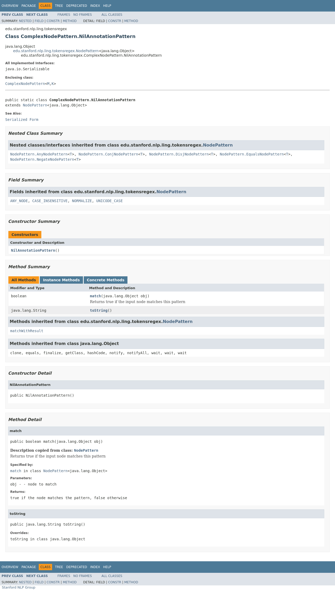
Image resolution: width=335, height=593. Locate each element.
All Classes (112, 15)
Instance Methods (61, 280)
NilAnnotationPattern (33, 250)
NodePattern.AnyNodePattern (39, 154)
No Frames (82, 15)
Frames (64, 15)
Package (28, 6)
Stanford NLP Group (18, 587)
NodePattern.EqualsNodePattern (252, 154)
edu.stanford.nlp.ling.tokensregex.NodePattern (56, 51)
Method (70, 21)
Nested (25, 21)
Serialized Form (21, 119)
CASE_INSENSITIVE (50, 201)
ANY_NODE (19, 201)
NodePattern (35, 105)
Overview (10, 6)
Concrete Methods (106, 280)
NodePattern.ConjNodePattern (108, 154)
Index (95, 6)
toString (99, 310)
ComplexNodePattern (25, 84)
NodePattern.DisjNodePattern (179, 154)
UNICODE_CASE (109, 201)
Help (107, 6)
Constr (53, 21)
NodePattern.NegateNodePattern (42, 159)
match (95, 296)
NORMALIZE (82, 201)
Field (39, 21)
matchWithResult (26, 331)
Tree (59, 6)
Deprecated (76, 6)
